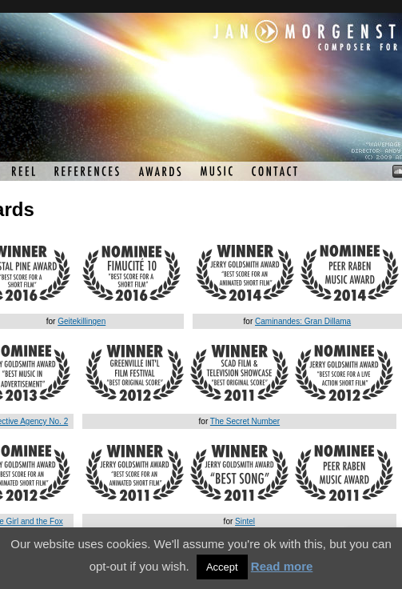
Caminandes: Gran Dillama (303, 321)
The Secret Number (245, 421)
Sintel (245, 521)
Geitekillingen (81, 321)
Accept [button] (222, 567)
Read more (282, 566)
